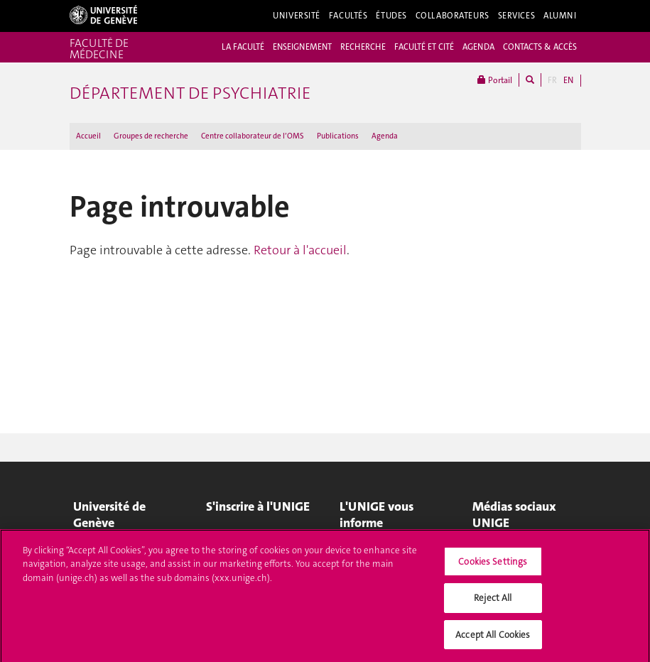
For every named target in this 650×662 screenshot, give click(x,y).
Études (391, 15)
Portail (494, 80)
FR (552, 80)
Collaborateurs (452, 15)
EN (568, 80)
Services (517, 15)
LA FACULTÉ (243, 47)
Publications (338, 136)
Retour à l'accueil (300, 250)
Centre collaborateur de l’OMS (252, 136)
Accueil (88, 136)
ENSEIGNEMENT (302, 47)
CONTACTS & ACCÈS (540, 47)
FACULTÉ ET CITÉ (424, 47)
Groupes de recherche (151, 136)
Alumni (559, 15)
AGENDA (478, 47)
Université (296, 15)
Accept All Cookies (492, 639)
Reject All (492, 602)
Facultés (348, 15)
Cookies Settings (492, 565)
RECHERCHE (363, 47)
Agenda (385, 136)
